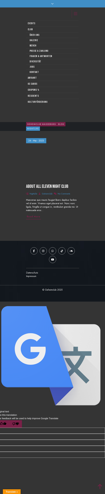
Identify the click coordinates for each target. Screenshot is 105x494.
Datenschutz (32, 272)
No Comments (64, 193)
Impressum (31, 276)
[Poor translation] (15, 424)
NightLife (33, 194)
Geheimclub (47, 193)
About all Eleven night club (47, 186)
